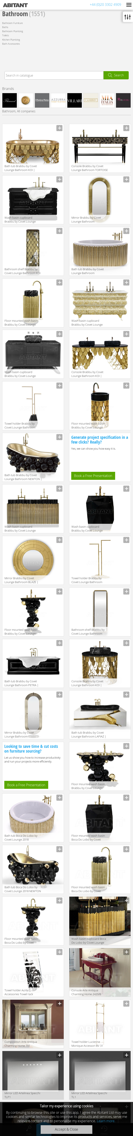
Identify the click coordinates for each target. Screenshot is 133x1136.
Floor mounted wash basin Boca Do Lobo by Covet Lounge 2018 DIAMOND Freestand (88, 838)
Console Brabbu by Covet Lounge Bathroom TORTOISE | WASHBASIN (89, 168)
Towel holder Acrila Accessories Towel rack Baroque (19, 992)
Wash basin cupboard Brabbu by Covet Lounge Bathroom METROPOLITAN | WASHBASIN (22, 374)
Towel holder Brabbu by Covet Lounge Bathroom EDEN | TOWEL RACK (86, 580)
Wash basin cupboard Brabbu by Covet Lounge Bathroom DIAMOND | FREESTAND (87, 529)
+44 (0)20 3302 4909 (105, 4)
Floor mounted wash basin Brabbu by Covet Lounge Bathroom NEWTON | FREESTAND (21, 632)
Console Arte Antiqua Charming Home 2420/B (86, 992)
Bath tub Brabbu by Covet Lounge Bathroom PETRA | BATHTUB (22, 683)
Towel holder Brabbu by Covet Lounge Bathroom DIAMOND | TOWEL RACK (21, 426)
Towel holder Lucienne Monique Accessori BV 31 (87, 1044)
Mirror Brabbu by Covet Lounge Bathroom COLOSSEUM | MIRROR (86, 220)
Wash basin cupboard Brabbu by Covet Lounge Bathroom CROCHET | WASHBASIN (87, 323)
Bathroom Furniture (12, 23)
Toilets (5, 35)
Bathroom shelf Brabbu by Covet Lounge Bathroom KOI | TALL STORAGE (22, 271)
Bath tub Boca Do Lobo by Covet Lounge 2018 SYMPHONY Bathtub (21, 838)
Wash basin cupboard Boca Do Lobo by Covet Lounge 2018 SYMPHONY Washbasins (90, 941)
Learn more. (106, 1121)
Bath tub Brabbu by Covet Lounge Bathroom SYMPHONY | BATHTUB (87, 271)
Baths (5, 27)
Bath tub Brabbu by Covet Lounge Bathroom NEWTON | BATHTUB (23, 477)
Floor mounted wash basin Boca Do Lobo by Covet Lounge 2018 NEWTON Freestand (21, 941)
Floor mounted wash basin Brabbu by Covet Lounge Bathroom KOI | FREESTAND (89, 426)
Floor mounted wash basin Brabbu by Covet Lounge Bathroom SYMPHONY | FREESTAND (21, 323)
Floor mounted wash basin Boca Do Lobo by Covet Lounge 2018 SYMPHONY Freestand (88, 889)
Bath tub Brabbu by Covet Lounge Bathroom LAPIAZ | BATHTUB (88, 735)
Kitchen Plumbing (11, 39)
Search (119, 75)
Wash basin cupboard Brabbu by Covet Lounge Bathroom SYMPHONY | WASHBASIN (20, 529)
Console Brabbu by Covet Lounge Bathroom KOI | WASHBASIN (87, 374)
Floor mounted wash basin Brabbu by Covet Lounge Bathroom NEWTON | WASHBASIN (88, 786)
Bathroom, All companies (19, 111)
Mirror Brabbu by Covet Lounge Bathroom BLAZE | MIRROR (21, 580)
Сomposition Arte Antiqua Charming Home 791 (21, 1044)
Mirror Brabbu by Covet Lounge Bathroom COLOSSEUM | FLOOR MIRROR (19, 735)
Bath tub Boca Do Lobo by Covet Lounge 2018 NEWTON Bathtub (23, 889)
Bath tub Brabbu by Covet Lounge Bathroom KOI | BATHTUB (21, 168)
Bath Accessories (11, 43)
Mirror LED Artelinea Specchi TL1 (89, 1095)
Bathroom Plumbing (12, 31)
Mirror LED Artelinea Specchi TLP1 (22, 1095)
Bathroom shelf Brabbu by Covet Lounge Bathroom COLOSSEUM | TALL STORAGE (88, 632)
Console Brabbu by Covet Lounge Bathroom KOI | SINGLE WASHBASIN (87, 683)
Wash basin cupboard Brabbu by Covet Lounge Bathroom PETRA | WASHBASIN (20, 220)
